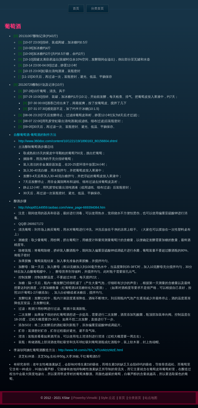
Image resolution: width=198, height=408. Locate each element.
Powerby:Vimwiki (85, 398)
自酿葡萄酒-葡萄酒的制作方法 (35, 134)
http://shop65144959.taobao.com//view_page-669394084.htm (61, 207)
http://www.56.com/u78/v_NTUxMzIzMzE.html (90, 350)
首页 (76, 8)
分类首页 (97, 8)
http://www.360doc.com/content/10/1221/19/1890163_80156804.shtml (67, 141)
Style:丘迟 (108, 398)
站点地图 (151, 398)
